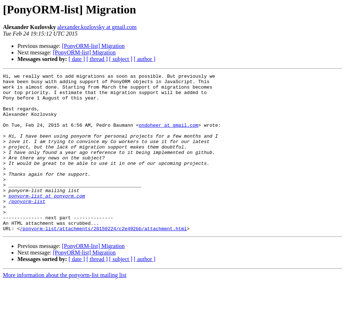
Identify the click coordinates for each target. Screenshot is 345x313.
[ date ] (77, 59)
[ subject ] (120, 59)
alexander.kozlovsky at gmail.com (97, 27)
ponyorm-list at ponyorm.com (47, 221)
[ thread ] (97, 59)
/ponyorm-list (27, 227)
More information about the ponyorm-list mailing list (64, 307)
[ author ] (145, 59)
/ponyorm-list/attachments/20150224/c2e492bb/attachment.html (103, 260)
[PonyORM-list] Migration (93, 46)
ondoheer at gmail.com (168, 136)
